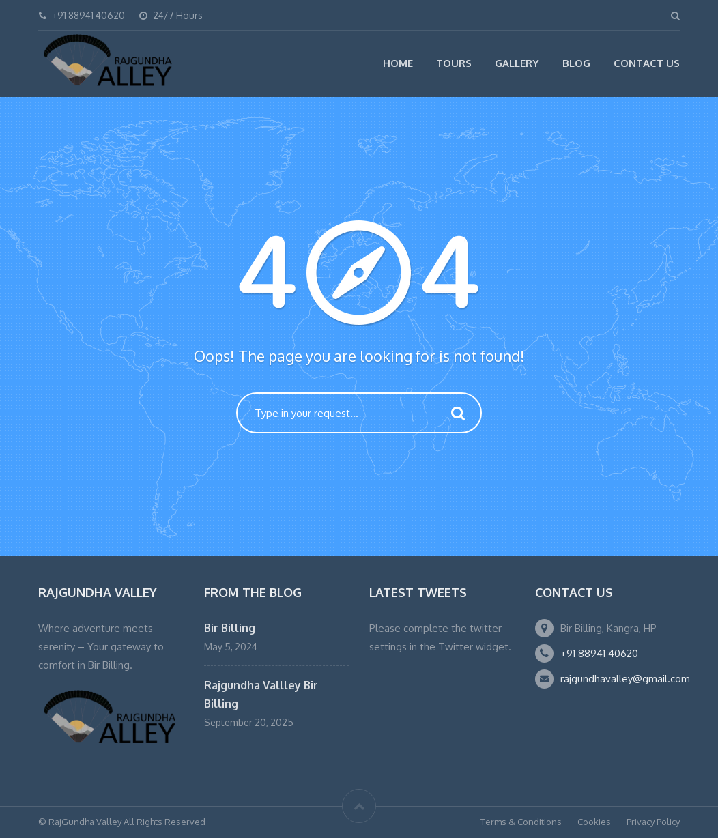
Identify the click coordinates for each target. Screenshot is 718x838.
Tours (454, 63)
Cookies (594, 821)
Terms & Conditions (521, 821)
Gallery (517, 63)
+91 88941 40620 (599, 653)
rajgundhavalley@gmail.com (625, 678)
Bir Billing (229, 628)
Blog (576, 63)
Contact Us (647, 63)
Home (398, 63)
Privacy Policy (653, 821)
